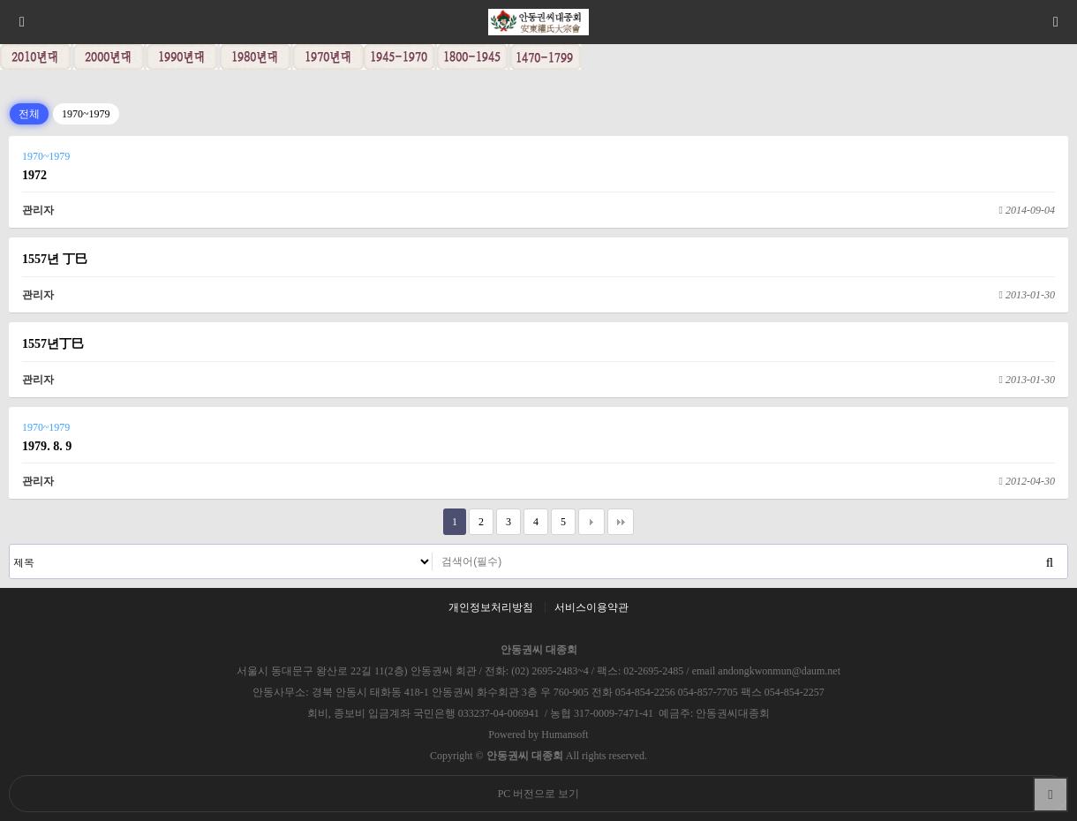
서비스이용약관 (591, 607)
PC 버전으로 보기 (539, 793)
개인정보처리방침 (490, 607)
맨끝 (620, 521)
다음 (591, 521)
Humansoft (564, 734)
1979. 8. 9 (47, 446)
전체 (29, 114)
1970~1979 (86, 114)
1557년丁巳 (53, 343)
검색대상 (10, 545)
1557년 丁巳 (54, 259)
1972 (34, 175)
